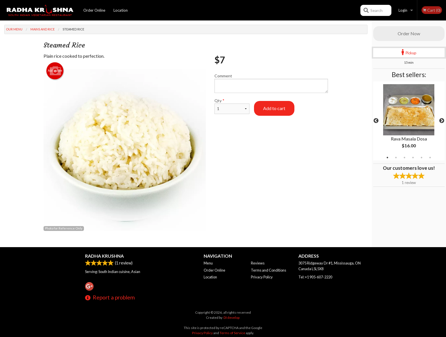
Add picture (55, 70)
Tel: (315, 277)
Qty (231, 106)
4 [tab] (413, 157)
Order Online (94, 10)
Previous (376, 121)
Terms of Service (232, 333)
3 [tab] (404, 157)
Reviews (258, 263)
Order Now (409, 33)
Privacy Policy (262, 277)
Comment (271, 83)
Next (442, 121)
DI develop (231, 317)
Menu (208, 263)
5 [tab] (421, 157)
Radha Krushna (104, 256)
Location (120, 10)
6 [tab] (430, 157)
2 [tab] (396, 157)
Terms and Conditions (268, 270)
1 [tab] (387, 157)
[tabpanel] (409, 121)
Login (402, 10)
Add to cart (274, 108)
